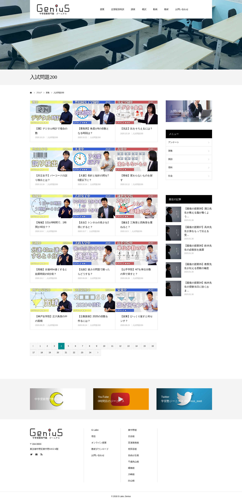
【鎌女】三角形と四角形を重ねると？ (136, 224)
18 (42, 353)
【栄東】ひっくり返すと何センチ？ (136, 318)
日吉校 (131, 436)
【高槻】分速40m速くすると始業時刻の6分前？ (51, 271)
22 (74, 353)
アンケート (173, 142)
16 (153, 346)
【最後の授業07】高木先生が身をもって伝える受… (198, 231)
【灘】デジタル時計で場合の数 (51, 130)
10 (104, 346)
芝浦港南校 (133, 442)
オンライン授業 (98, 442)
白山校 (131, 480)
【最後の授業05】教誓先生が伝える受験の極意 (198, 266)
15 (145, 346)
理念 (93, 436)
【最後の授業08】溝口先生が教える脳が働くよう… (198, 212)
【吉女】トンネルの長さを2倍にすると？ (93, 224)
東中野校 (132, 430)
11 (112, 346)
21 (66, 353)
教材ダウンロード (100, 449)
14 (137, 346)
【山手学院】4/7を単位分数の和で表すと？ (135, 271)
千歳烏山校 (133, 461)
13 (128, 346)
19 (50, 353)
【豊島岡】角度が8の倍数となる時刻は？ (93, 130)
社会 (170, 176)
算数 (170, 150)
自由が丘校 (133, 455)
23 (82, 353)
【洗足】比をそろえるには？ (136, 128)
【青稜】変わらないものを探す (136, 177)
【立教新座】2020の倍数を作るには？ (93, 318)
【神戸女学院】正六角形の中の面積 (51, 318)
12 (120, 346)
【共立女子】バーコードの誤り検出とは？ (51, 177)
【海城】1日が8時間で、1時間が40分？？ (51, 224)
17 (34, 353)
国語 (170, 159)
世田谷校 (132, 449)
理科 (170, 167)
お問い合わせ (97, 455)
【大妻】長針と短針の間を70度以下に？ (93, 177)
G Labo (94, 430)
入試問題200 (52, 137)
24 (90, 353)
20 (58, 353)
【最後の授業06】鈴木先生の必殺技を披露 (198, 247)
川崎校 (131, 474)
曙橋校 (131, 468)
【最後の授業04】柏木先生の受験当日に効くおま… (198, 286)
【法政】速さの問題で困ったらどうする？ (94, 271)
